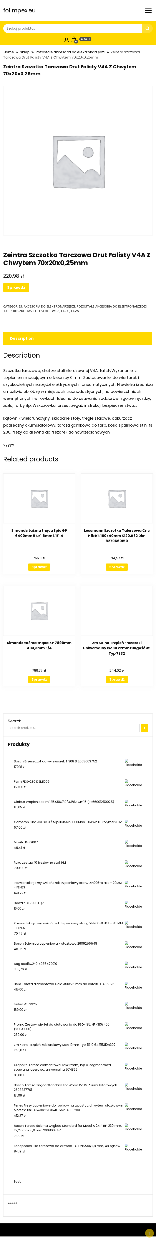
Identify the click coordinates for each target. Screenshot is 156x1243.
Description (22, 338)
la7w (75, 311)
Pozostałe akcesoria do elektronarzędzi (112, 306)
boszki (18, 311)
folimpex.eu (19, 10)
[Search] (144, 728)
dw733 (31, 311)
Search (15, 721)
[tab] (77, 338)
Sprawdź (16, 287)
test (17, 1181)
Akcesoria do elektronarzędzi (49, 306)
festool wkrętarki (53, 311)
